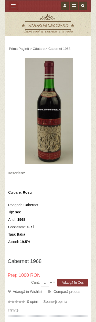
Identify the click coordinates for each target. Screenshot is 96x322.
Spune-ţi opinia (55, 302)
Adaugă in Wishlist (27, 292)
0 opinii (32, 302)
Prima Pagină (19, 49)
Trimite (13, 310)
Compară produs (67, 292)
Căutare (39, 49)
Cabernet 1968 (59, 49)
